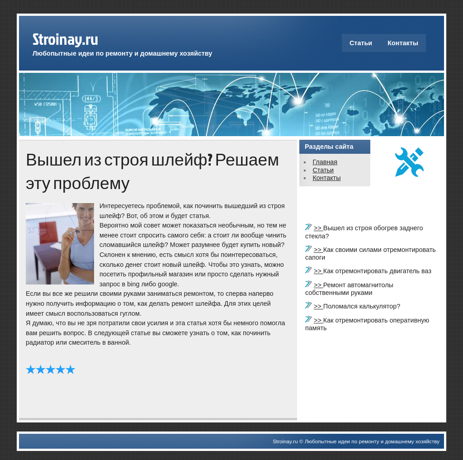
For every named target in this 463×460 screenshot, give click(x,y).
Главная (324, 162)
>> (318, 228)
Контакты (402, 43)
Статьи (361, 43)
